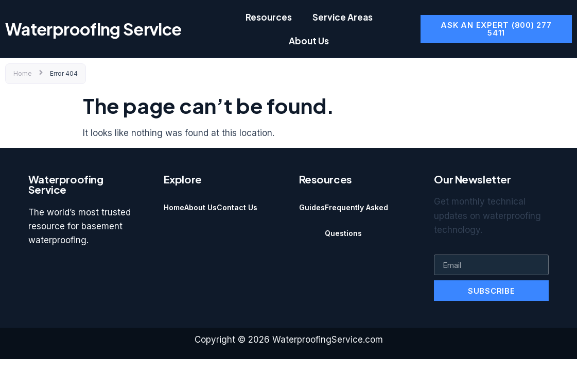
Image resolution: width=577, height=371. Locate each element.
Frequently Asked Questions (356, 220)
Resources (269, 17)
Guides (312, 207)
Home (22, 73)
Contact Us (237, 207)
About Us (309, 40)
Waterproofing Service (93, 29)
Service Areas (342, 17)
